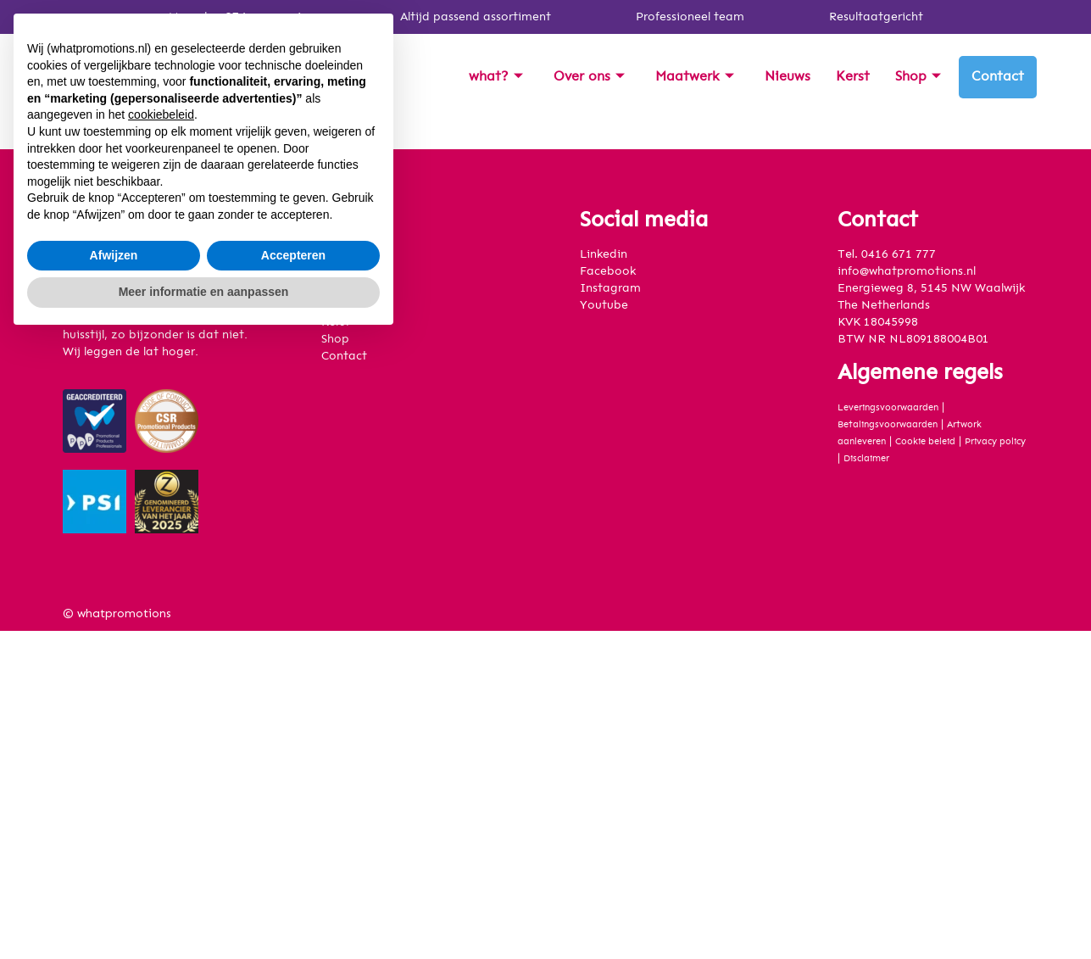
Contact (997, 76)
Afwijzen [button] (114, 876)
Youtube (604, 305)
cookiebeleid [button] (161, 736)
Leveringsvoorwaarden (888, 407)
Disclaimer (866, 458)
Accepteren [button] (293, 876)
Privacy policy (995, 441)
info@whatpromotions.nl (907, 271)
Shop (918, 77)
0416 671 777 (898, 254)
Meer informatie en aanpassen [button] (204, 912)
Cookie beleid (925, 441)
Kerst (853, 76)
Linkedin (603, 254)
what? (496, 77)
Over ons (589, 77)
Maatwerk (694, 77)
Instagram (610, 288)
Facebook (608, 271)
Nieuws (787, 76)
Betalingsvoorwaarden (888, 424)
